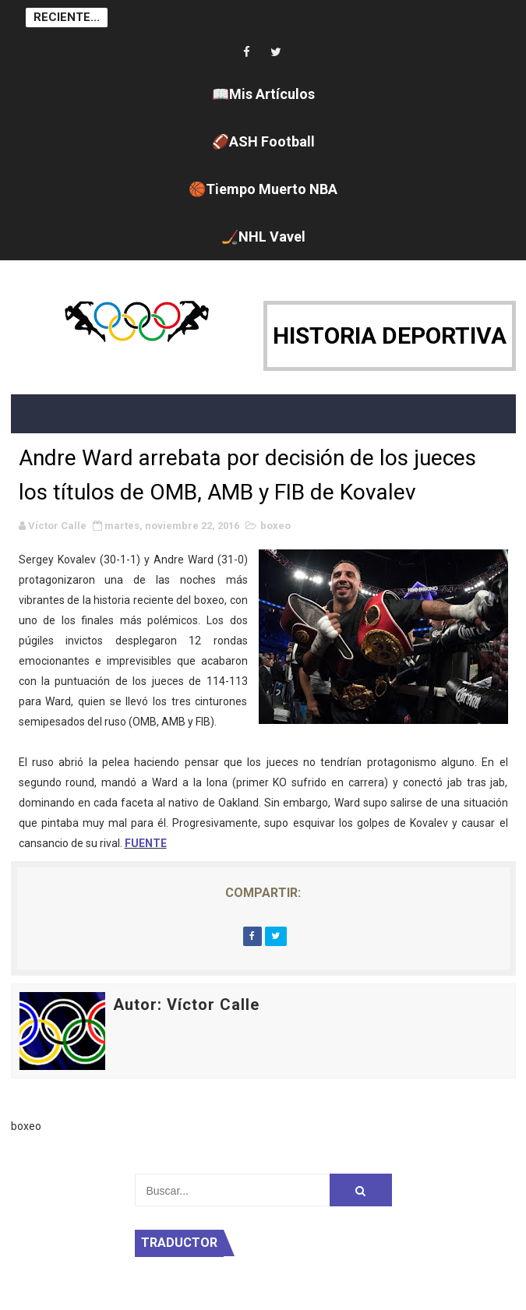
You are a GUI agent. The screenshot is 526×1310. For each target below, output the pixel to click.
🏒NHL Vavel (263, 236)
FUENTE (146, 843)
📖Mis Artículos (263, 94)
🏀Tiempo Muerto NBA (263, 189)
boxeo (275, 525)
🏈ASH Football (263, 141)
